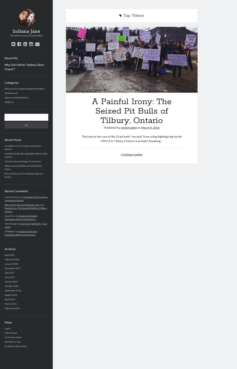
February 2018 (12, 259)
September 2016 (13, 290)
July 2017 (9, 272)
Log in (7, 328)
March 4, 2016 (150, 127)
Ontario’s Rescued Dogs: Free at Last (23, 161)
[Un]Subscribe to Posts (16, 346)
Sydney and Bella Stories (17, 97)
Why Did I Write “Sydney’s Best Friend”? (24, 67)
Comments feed (13, 337)
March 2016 (11, 303)
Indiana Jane (26, 31)
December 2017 (13, 268)
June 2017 (10, 277)
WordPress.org (12, 341)
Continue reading (132, 154)
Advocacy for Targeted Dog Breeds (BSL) (24, 88)
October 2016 (12, 286)
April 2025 (10, 255)
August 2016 (11, 295)
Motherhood (11, 93)
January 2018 (11, 263)
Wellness (9, 102)
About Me (11, 58)
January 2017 (11, 281)
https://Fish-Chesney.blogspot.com (22, 204)
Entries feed (11, 332)
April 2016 (10, 299)
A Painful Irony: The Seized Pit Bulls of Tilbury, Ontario (26, 208)
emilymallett (129, 127)
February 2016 (12, 308)
